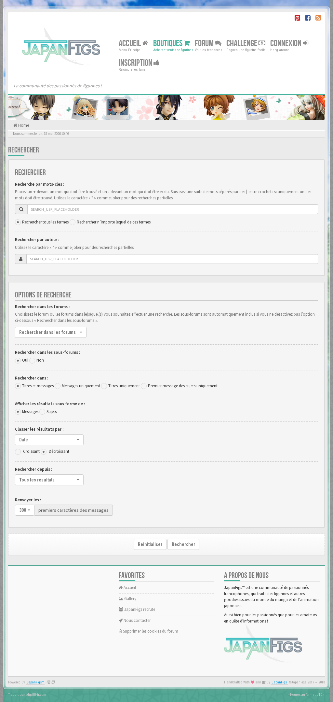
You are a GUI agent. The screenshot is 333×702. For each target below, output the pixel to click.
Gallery (127, 598)
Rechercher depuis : (33, 469)
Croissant (31, 451)
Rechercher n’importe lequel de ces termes (114, 222)
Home (23, 125)
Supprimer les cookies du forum (148, 631)
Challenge (245, 43)
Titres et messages (38, 386)
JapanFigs (279, 682)
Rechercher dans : (31, 378)
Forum (208, 43)
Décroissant (59, 451)
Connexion (289, 43)
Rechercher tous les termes (45, 222)
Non (40, 360)
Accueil (133, 43)
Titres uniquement (124, 386)
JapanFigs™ (35, 682)
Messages (30, 411)
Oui (25, 360)
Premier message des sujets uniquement (183, 386)
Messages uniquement (81, 386)
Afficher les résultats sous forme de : (50, 404)
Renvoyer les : (28, 500)
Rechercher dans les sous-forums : (47, 352)
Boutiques (171, 43)
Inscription (139, 63)
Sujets (52, 411)
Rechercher (183, 544)
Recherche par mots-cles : (39, 184)
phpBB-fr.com (36, 694)
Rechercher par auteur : (37, 239)
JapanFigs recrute (137, 609)
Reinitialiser (150, 544)
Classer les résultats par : (39, 429)
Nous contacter (135, 620)
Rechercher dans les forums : (42, 306)
